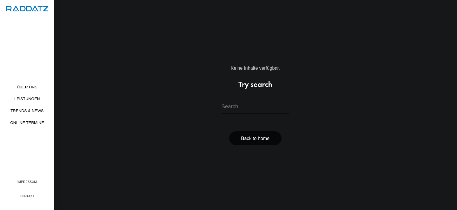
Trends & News (27, 110)
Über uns (27, 87)
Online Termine (27, 122)
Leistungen (27, 99)
